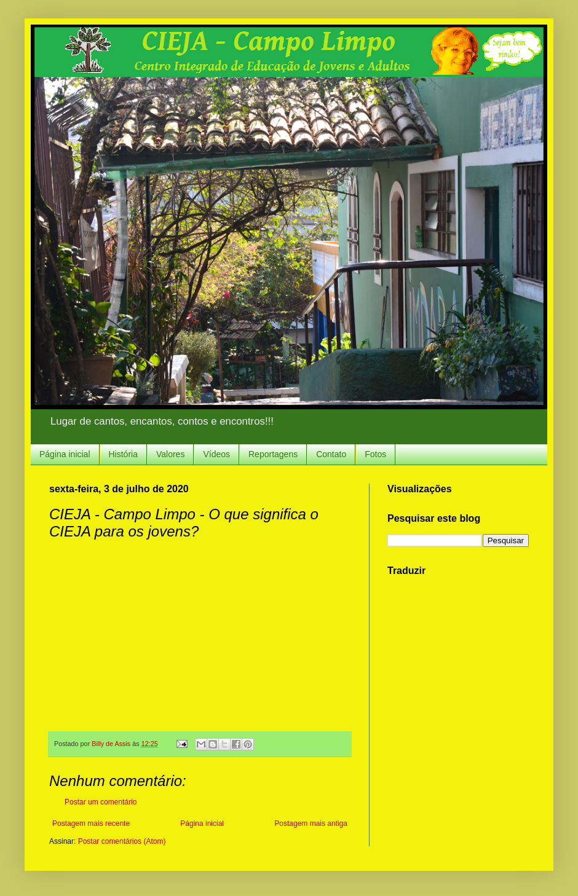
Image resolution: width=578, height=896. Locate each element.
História (123, 454)
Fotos (375, 454)
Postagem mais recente (91, 823)
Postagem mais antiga (310, 823)
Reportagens (273, 454)
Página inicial (64, 454)
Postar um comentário (101, 802)
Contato (331, 454)
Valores (170, 454)
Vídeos (216, 454)
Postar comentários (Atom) (122, 841)
